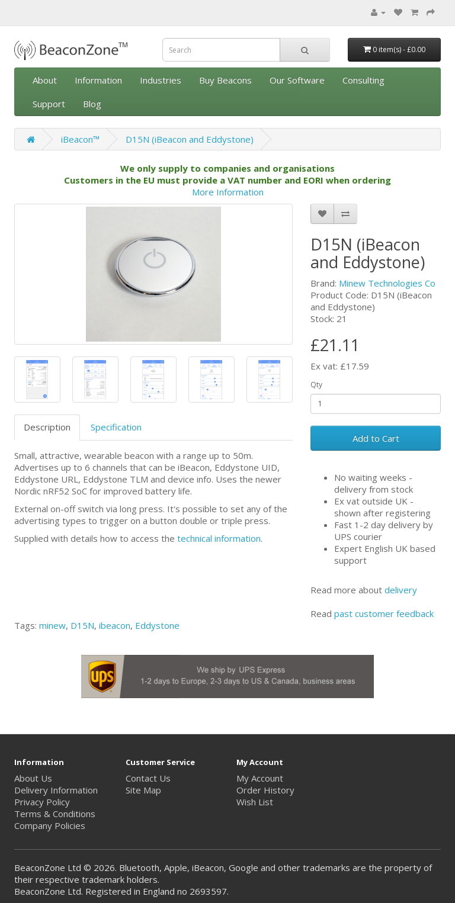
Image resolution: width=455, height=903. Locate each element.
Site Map (143, 790)
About (45, 80)
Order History (265, 790)
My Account (259, 778)
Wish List (254, 802)
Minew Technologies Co (387, 283)
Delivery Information (56, 790)
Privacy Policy (42, 802)
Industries (160, 80)
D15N (82, 625)
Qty (316, 385)
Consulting (363, 80)
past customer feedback (384, 613)
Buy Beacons (225, 80)
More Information (228, 192)
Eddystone (157, 625)
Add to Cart (376, 438)
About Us (33, 778)
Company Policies (49, 825)
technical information (219, 538)
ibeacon (114, 625)
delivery (400, 590)
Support (49, 104)
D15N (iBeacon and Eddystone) (190, 139)
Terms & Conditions (54, 814)
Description (47, 427)
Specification (116, 427)
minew (52, 625)
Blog (92, 104)
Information (98, 80)
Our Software (297, 80)
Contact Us (148, 778)
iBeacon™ (80, 139)
